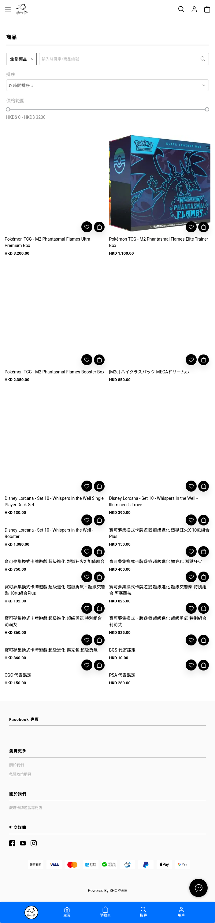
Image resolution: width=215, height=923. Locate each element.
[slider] (8, 109)
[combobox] (107, 85)
